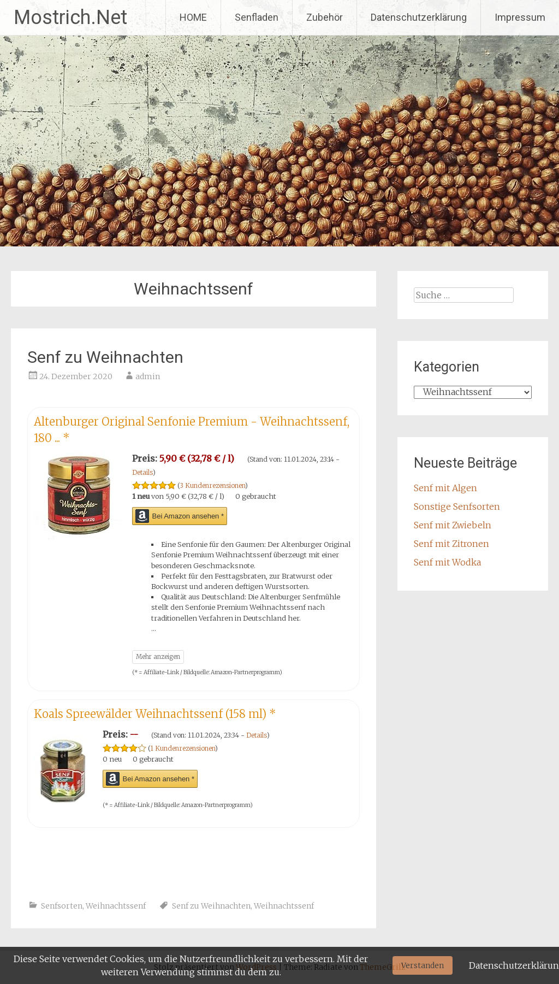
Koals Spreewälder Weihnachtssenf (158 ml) (155, 714)
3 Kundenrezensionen (212, 485)
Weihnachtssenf (116, 906)
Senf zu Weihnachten (105, 357)
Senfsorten (61, 906)
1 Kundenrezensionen (182, 748)
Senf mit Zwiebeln (452, 525)
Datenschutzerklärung (419, 17)
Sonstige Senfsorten (457, 506)
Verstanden (422, 965)
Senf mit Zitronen (451, 543)
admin (147, 376)
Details (142, 472)
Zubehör (324, 17)
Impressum (520, 17)
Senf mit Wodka (447, 562)
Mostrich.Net (70, 17)
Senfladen (256, 17)
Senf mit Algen (445, 487)
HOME (193, 17)
